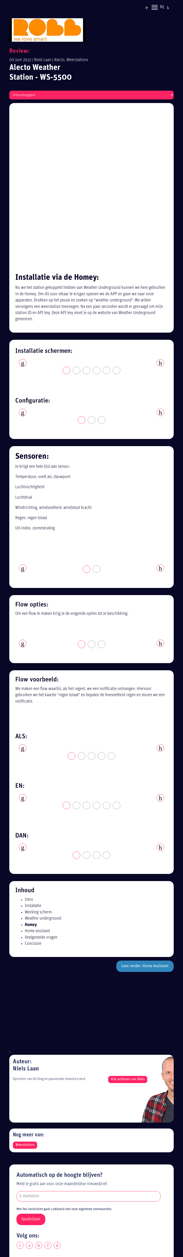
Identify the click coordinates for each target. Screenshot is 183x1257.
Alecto (59, 60)
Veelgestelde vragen (41, 780)
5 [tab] (107, 213)
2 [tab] (77, 213)
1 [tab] (67, 213)
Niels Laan (42, 60)
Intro (29, 742)
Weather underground (43, 761)
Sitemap (25, 1139)
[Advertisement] (91, 857)
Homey (31, 767)
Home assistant (37, 773)
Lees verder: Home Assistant (145, 808)
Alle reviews (29, 1148)
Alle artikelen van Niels (128, 921)
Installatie (33, 748)
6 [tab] (117, 213)
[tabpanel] (91, 636)
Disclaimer (27, 1130)
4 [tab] (97, 213)
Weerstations (77, 60)
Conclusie (33, 786)
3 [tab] (87, 213)
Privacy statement (33, 1122)
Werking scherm (38, 754)
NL (162, 8)
